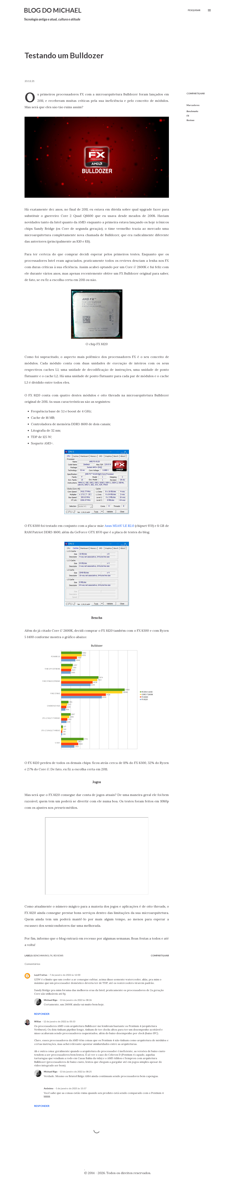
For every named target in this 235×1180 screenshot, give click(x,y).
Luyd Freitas (40, 974)
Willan (37, 1021)
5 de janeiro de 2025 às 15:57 (71, 1088)
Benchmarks (192, 111)
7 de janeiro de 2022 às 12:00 (65, 974)
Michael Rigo (50, 1000)
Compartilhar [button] (196, 93)
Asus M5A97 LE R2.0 (119, 526)
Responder (41, 1013)
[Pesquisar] (194, 10)
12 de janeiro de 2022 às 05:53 (59, 1021)
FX (188, 115)
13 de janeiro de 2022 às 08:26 (76, 1000)
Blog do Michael (52, 10)
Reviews (190, 120)
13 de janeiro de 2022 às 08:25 (76, 1071)
